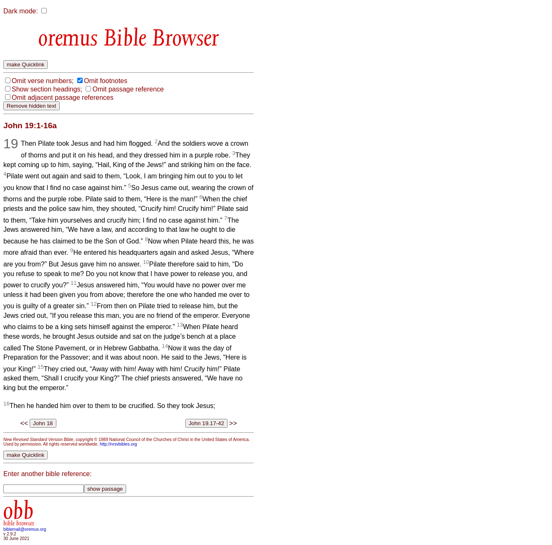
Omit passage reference (128, 89)
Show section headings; (47, 89)
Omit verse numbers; (42, 80)
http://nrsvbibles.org (118, 444)
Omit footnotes (105, 80)
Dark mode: (20, 11)
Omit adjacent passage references (63, 97)
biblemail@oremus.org (24, 529)
